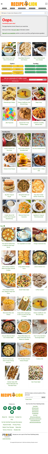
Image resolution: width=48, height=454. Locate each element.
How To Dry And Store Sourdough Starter (40, 336)
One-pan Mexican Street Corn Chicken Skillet (8, 336)
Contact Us (18, 417)
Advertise (11, 417)
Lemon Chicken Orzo (39, 266)
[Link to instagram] (19, 408)
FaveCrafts (35, 406)
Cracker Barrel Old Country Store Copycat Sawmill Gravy (9, 216)
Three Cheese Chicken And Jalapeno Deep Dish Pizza (8, 291)
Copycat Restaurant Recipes (18, 73)
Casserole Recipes (6, 69)
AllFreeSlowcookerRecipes (35, 418)
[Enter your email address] (33, 397)
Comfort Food (41, 66)
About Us (4, 417)
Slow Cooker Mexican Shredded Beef (24, 149)
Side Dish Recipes (30, 69)
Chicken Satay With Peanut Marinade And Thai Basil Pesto (12, 383)
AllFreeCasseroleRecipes (35, 422)
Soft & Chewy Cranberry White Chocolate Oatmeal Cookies (8, 268)
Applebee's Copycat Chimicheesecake (38, 216)
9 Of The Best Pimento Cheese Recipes (24, 359)
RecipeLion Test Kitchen (7, 66)
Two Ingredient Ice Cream (24, 243)
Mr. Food (35, 415)
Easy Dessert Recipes (30, 66)
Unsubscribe (17, 430)
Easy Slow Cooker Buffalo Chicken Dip (39, 195)
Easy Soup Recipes (41, 72)
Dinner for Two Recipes (41, 69)
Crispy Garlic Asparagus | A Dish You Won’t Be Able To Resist (24, 314)
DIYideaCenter (35, 413)
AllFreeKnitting (35, 409)
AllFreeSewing (35, 411)
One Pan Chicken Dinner (38, 148)
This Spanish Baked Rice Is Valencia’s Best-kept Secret (8, 245)
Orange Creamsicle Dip (40, 243)
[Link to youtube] (12, 412)
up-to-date (16, 29)
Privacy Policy (26, 79)
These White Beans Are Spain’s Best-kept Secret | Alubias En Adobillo (24, 337)
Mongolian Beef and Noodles (24, 195)
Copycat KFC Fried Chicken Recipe (24, 123)
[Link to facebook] (5, 408)
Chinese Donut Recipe (9, 169)
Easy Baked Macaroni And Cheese (24, 59)
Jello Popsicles (9, 122)
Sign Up (44, 79)
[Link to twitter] (10, 408)
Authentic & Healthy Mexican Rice (39, 123)
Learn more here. (6, 438)
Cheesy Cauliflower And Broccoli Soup (24, 103)
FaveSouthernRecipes (35, 420)
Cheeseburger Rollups (9, 102)
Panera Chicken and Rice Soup (9, 149)
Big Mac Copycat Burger (9, 195)
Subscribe (18, 427)
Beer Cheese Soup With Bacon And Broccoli (9, 59)
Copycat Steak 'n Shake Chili (39, 169)
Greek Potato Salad (24, 289)
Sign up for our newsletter (9, 33)
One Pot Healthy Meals (30, 72)
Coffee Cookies (40, 289)
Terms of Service (7, 430)
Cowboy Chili (39, 359)
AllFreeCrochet (35, 408)
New (2, 226)
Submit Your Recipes (8, 427)
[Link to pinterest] (14, 408)
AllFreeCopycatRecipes (35, 417)
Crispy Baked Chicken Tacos (24, 267)
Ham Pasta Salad (35, 382)
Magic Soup (39, 102)
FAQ (12, 419)
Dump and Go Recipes (6, 73)
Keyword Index (7, 424)
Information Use (15, 80)
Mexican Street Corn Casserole (24, 216)
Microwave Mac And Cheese (8, 313)
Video (18, 66)
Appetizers (18, 69)
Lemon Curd (24, 169)
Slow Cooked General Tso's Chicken (39, 59)
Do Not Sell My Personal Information (12, 422)
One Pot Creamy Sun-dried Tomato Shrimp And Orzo (8, 360)
